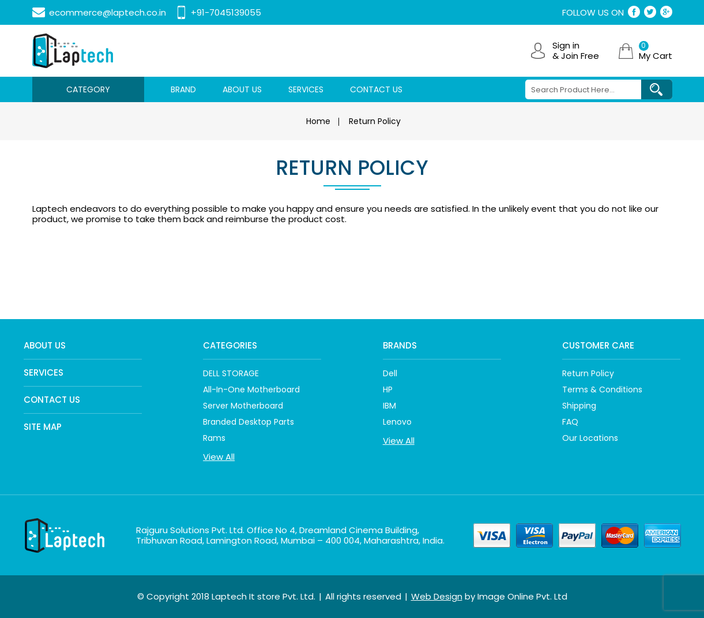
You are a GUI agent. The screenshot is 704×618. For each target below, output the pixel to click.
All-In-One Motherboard (251, 389)
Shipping (579, 405)
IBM (389, 405)
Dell (390, 373)
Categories (230, 345)
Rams (214, 438)
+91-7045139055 (226, 12)
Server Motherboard (243, 405)
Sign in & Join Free (575, 50)
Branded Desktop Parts (248, 422)
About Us (45, 345)
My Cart (655, 51)
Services (43, 372)
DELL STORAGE (231, 373)
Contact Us (52, 400)
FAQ (570, 422)
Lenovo (397, 422)
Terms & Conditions (602, 389)
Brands (400, 345)
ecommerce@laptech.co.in (107, 12)
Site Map (43, 427)
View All (219, 457)
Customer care (598, 345)
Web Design (436, 596)
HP (388, 389)
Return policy (588, 373)
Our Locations (590, 438)
